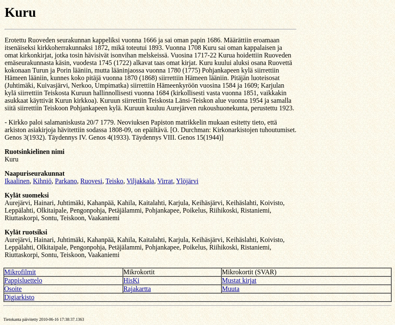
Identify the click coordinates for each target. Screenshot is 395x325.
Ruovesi (91, 181)
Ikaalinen (17, 181)
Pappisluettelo (23, 280)
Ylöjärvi (187, 181)
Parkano (66, 181)
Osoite (13, 288)
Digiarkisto (19, 297)
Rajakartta (137, 288)
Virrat (165, 181)
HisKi (131, 280)
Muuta (230, 288)
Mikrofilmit (20, 272)
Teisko (114, 181)
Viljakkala (140, 181)
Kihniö (42, 181)
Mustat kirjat (239, 280)
